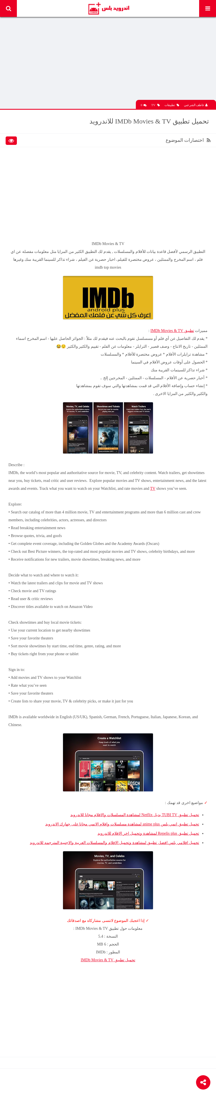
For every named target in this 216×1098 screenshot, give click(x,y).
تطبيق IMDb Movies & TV (172, 331)
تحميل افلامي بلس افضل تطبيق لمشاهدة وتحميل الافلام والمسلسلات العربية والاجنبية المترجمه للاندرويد (114, 843)
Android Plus (108, 8)
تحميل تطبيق (108, 960)
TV (155, 105)
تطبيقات (172, 105)
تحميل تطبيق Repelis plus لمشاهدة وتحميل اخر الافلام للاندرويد (148, 833)
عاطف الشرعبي (196, 105)
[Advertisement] (108, 60)
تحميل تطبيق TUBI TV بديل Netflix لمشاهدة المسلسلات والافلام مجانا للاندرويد (134, 815)
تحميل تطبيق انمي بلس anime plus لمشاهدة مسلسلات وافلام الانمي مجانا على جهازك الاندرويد (122, 824)
